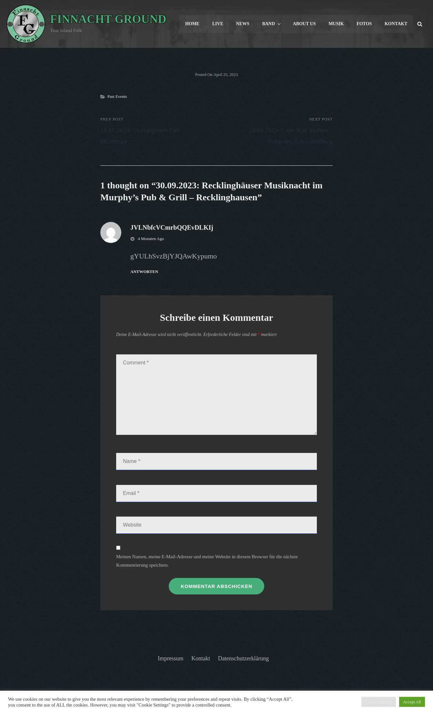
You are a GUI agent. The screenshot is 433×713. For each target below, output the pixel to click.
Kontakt (396, 23)
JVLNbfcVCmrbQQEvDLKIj (171, 227)
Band (272, 23)
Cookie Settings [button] (378, 701)
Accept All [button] (412, 701)
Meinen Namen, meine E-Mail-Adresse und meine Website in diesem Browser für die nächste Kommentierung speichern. (207, 561)
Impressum (171, 658)
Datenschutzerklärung (243, 658)
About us (304, 23)
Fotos (364, 23)
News (242, 23)
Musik (336, 23)
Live (217, 23)
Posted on (216, 74)
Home (192, 23)
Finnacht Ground (108, 19)
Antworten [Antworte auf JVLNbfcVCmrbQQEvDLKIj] (144, 271)
